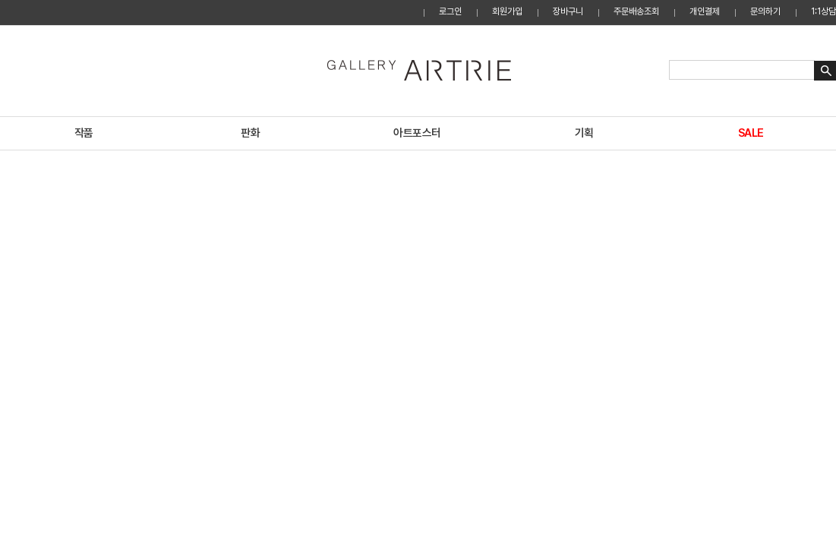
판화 (250, 133)
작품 (83, 133)
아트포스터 (417, 133)
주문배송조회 (636, 11)
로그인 (450, 11)
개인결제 (704, 11)
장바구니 (568, 11)
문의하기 (765, 11)
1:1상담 (823, 11)
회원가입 (507, 11)
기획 (584, 133)
